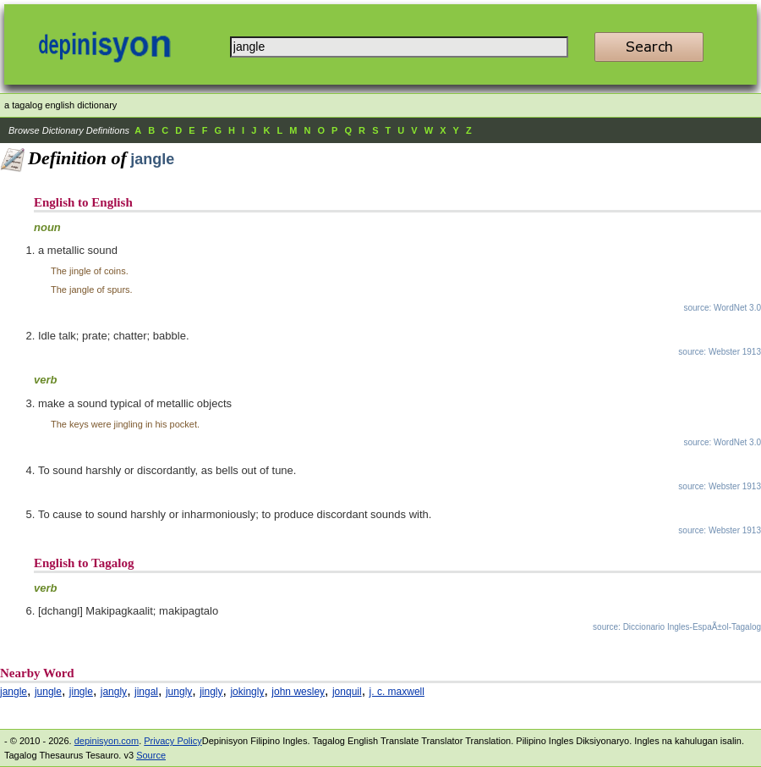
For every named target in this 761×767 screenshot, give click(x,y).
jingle (81, 692)
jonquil (347, 692)
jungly (179, 692)
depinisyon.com (106, 741)
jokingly (247, 692)
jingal (146, 692)
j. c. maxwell (397, 692)
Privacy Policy (172, 741)
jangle (13, 692)
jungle (48, 692)
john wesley (298, 692)
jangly (114, 692)
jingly (211, 692)
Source (151, 755)
